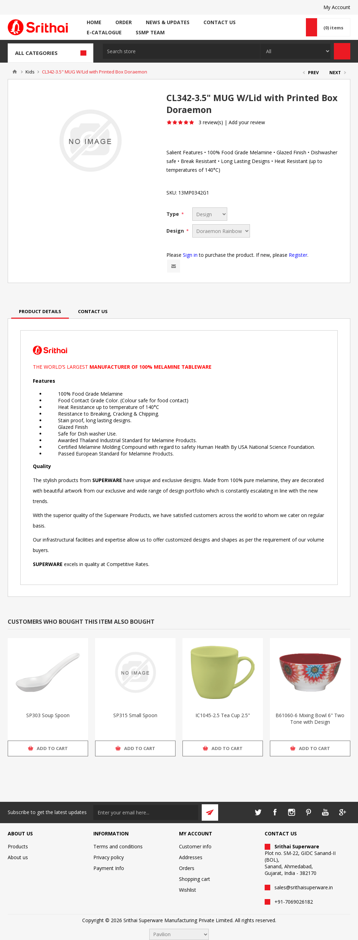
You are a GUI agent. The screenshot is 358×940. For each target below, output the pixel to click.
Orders (186, 868)
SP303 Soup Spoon (48, 715)
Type (173, 214)
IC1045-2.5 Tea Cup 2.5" (222, 715)
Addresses (190, 857)
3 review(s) (211, 122)
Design (175, 230)
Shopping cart (194, 879)
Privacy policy (108, 857)
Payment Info (108, 868)
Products (18, 846)
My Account (336, 7)
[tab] (40, 311)
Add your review (247, 122)
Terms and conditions (118, 846)
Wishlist (187, 889)
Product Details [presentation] (40, 311)
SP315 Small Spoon (135, 715)
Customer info (195, 846)
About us (18, 857)
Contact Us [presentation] (93, 311)
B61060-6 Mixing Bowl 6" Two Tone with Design (309, 718)
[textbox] (181, 51)
